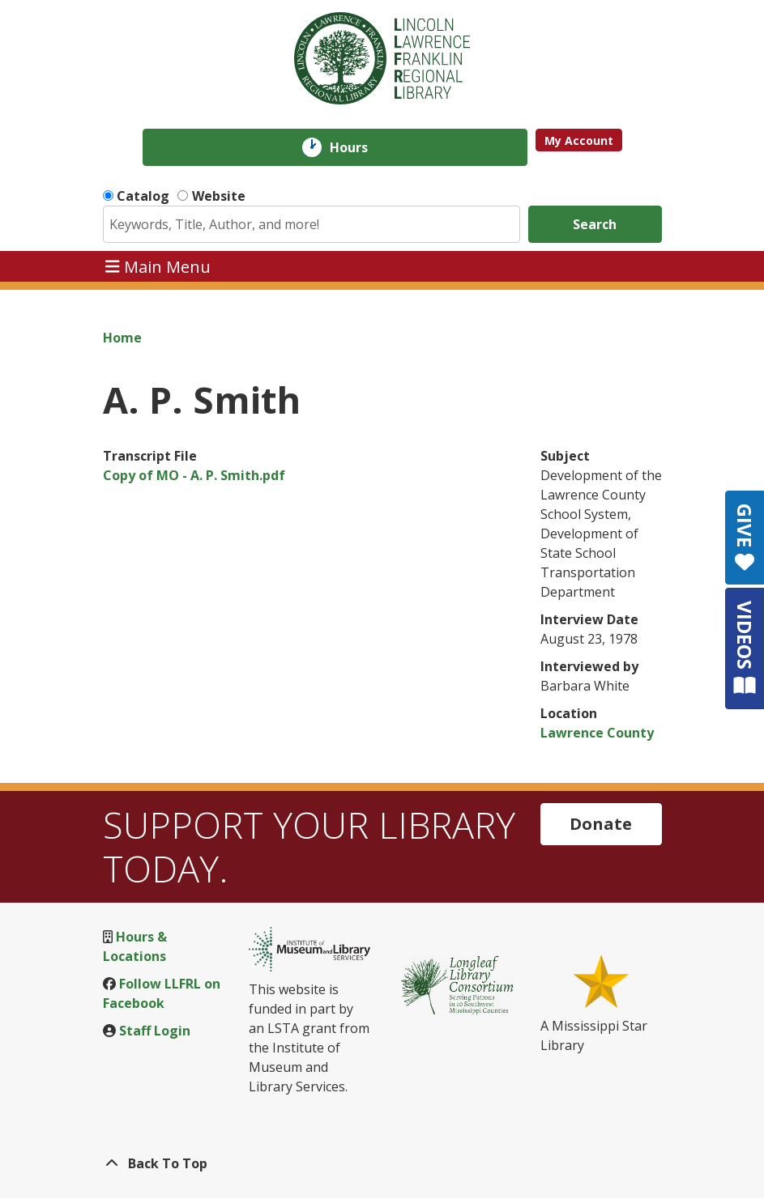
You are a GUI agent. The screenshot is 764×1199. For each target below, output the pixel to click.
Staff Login (154, 1031)
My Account (578, 140)
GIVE (745, 538)
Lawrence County (597, 733)
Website (218, 196)
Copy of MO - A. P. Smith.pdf (194, 475)
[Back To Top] (382, 1163)
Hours (360, 147)
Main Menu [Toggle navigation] (158, 266)
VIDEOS (745, 648)
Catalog (143, 196)
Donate (601, 824)
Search (595, 224)
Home (122, 338)
